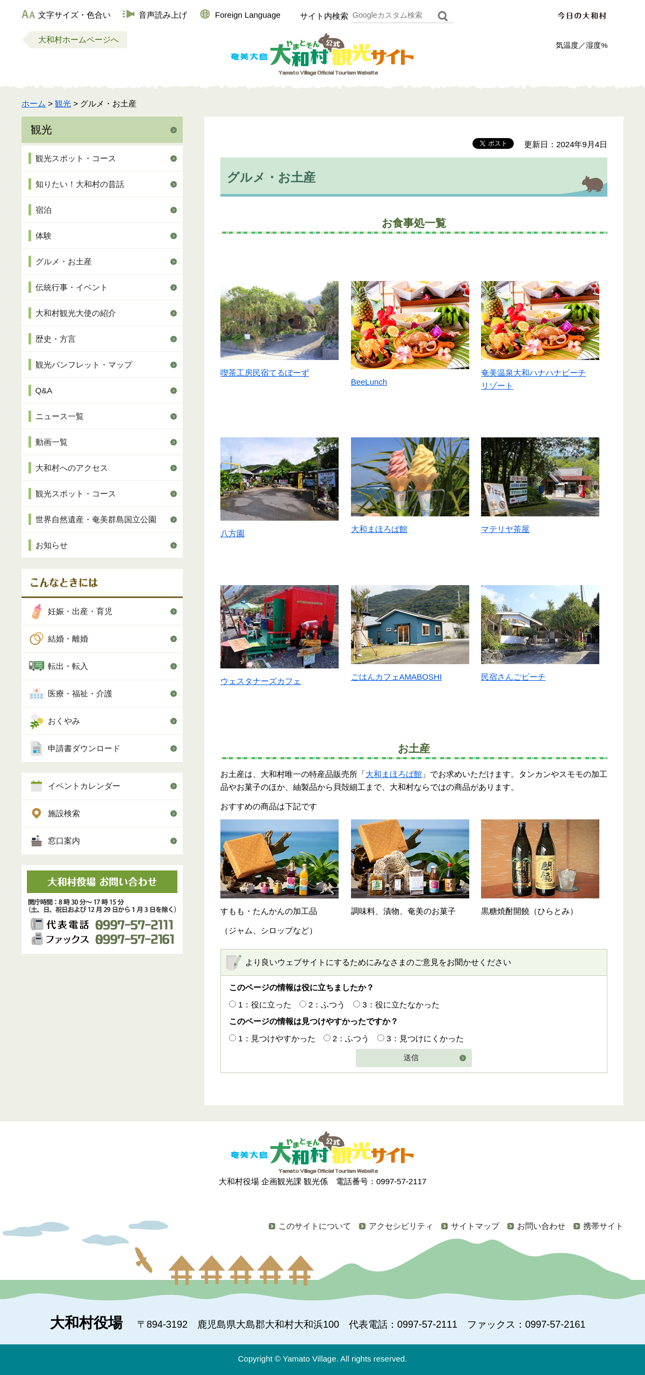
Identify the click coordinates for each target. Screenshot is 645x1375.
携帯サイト (603, 1225)
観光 (63, 103)
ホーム (34, 103)
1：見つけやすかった (276, 1038)
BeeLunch (369, 381)
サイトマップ (475, 1225)
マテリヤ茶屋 (505, 529)
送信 (411, 1058)
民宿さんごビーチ (513, 676)
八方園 (232, 533)
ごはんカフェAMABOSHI (396, 676)
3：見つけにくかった (424, 1038)
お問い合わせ (541, 1225)
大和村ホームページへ (78, 39)
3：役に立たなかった (400, 1004)
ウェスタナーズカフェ (260, 681)
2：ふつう (327, 1004)
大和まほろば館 (379, 529)
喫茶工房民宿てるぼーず (264, 372)
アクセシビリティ (401, 1225)
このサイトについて (314, 1225)
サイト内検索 (324, 15)
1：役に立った (264, 1004)
